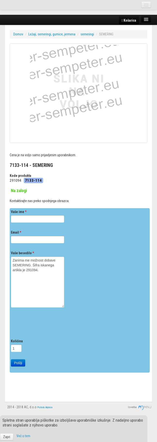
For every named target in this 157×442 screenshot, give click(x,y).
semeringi (87, 34)
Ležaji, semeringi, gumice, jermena (51, 34)
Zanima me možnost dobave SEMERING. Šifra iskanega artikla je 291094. (37, 282)
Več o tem (23, 436)
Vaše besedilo (22, 253)
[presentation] (48, 324)
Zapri (6, 437)
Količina (17, 341)
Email (16, 232)
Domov (18, 34)
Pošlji (18, 363)
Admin (49, 407)
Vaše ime (18, 212)
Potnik (41, 407)
